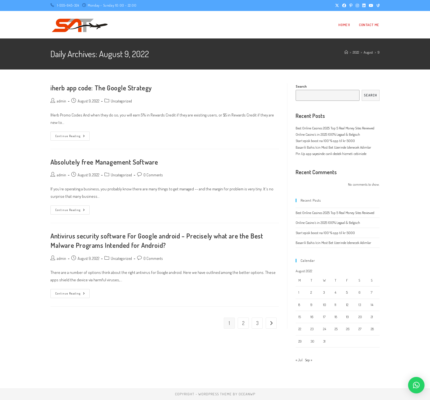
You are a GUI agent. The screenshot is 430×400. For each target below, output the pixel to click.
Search (301, 86)
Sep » (308, 360)
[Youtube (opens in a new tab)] (371, 5)
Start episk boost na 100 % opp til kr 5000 (325, 140)
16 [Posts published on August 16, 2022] (311, 317)
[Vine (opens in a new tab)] (377, 5)
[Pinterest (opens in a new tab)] (351, 5)
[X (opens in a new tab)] (337, 5)
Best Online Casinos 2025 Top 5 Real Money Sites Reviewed (335, 128)
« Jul (299, 360)
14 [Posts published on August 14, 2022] (372, 304)
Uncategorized (121, 101)
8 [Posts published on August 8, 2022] (299, 304)
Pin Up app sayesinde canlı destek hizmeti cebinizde (331, 153)
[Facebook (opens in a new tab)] (344, 5)
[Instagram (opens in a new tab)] (357, 5)
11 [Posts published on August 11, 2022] (335, 304)
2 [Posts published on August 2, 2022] (311, 292)
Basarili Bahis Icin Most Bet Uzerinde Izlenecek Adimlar (333, 147)
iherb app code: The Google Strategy (101, 88)
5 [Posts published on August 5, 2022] (347, 292)
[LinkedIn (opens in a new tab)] (364, 5)
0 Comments (153, 175)
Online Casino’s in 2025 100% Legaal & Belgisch (328, 134)
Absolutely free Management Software (104, 162)
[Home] (346, 52)
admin (61, 101)
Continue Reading (72, 137)
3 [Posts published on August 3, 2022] (324, 292)
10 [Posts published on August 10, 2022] (324, 304)
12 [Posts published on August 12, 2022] (347, 304)
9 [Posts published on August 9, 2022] (311, 304)
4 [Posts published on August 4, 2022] (335, 292)
